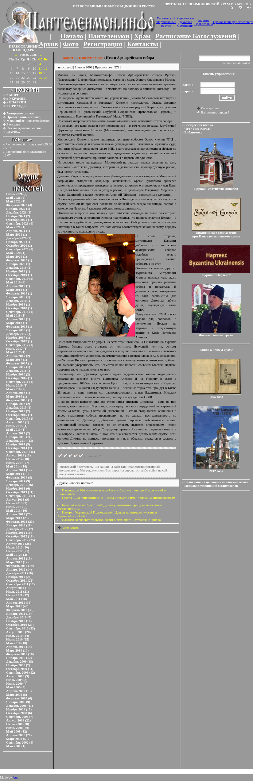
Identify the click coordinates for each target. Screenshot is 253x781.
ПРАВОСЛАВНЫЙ (24, 46)
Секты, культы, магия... (24, 128)
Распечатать (68, 527)
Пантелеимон (109, 36)
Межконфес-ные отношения (27, 120)
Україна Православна (203, 21)
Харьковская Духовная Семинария (185, 21)
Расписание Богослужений (195, 36)
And (15, 777)
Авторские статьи (20, 113)
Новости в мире (91, 58)
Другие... (13, 131)
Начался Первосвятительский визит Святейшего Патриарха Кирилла (111, 519)
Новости (69, 58)
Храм (142, 36)
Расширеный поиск (236, 63)
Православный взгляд (23, 117)
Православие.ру (224, 22)
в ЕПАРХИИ (16, 102)
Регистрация (103, 44)
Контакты (142, 44)
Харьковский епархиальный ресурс (166, 21)
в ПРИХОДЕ (16, 106)
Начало (71, 36)
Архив (48, 44)
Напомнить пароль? (215, 112)
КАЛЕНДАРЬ (23, 50)
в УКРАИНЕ (15, 98)
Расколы (13, 124)
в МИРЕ (12, 95)
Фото (71, 44)
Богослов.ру (244, 22)
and (69, 67)
